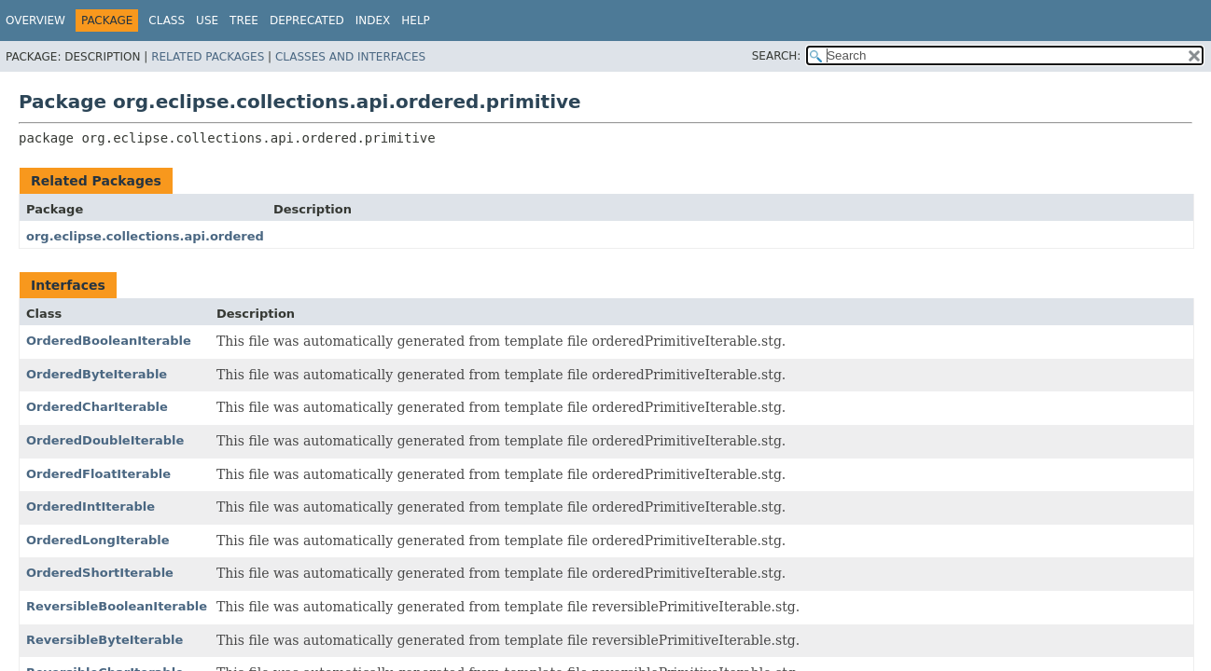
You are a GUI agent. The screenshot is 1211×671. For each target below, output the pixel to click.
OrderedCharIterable (97, 407)
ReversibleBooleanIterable (116, 606)
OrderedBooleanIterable (108, 341)
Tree (244, 20)
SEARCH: (776, 55)
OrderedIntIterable (90, 507)
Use (207, 20)
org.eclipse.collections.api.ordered (145, 236)
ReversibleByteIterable (104, 640)
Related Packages (207, 56)
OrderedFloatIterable (98, 474)
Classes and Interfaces (350, 56)
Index (373, 20)
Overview (35, 20)
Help (415, 20)
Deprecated (307, 20)
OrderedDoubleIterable (105, 440)
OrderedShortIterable (100, 573)
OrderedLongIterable (98, 540)
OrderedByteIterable (96, 374)
